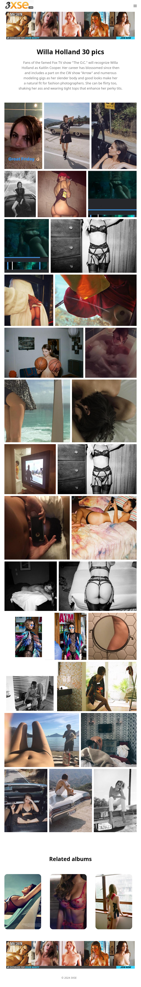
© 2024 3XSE (69, 977)
